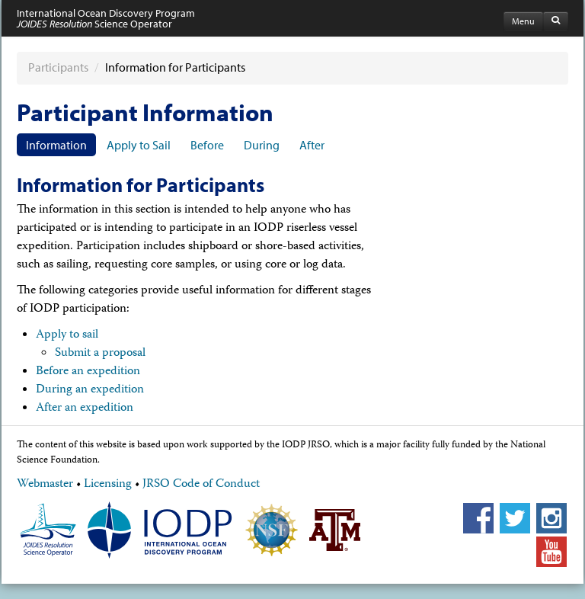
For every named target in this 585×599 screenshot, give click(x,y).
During (262, 144)
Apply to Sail (139, 144)
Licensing (108, 485)
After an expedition (84, 408)
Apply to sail (67, 335)
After (311, 144)
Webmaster (45, 485)
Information (56, 144)
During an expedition (90, 390)
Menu (523, 21)
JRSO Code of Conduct (201, 485)
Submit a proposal (100, 354)
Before (207, 144)
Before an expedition (88, 372)
